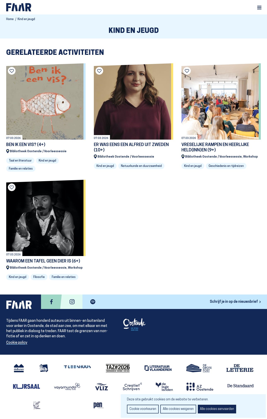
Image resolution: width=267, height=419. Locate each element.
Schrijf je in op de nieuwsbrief (234, 302)
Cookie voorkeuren (142, 409)
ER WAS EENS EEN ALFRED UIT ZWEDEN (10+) (131, 147)
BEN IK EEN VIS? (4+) (25, 145)
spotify (92, 301)
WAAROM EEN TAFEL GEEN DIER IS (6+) (43, 261)
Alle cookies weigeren (178, 409)
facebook (51, 301)
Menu (259, 7)
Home (10, 19)
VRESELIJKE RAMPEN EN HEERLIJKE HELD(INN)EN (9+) (215, 147)
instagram (72, 301)
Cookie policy (16, 343)
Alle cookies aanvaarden (217, 409)
